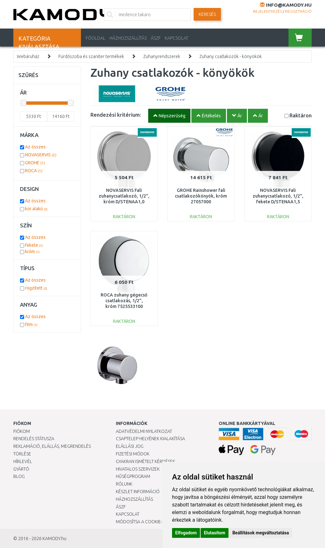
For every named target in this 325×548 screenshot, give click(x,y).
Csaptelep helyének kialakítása (150, 438)
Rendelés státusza (33, 438)
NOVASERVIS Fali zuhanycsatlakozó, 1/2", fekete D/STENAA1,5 (278, 196)
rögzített (36, 287)
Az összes (35, 146)
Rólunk (124, 483)
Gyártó (21, 469)
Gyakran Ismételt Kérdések (145, 461)
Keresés (207, 14)
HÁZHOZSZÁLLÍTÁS (128, 38)
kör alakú (36, 208)
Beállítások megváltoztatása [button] (260, 532)
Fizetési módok (132, 453)
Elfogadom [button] (186, 532)
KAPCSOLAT (176, 38)
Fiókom (21, 431)
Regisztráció (298, 11)
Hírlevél (22, 461)
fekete (34, 245)
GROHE (35, 162)
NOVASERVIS (40, 154)
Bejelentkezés (267, 11)
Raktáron (300, 115)
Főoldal (95, 38)
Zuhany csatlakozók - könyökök (230, 56)
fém (31, 324)
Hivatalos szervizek (138, 469)
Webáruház (28, 56)
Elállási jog (129, 446)
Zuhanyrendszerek (161, 56)
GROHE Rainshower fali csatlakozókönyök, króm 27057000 (201, 196)
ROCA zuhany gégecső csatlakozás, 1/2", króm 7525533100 (124, 300)
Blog (19, 476)
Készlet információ (138, 491)
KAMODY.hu (54, 538)
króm (32, 251)
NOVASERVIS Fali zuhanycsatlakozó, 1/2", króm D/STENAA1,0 (124, 196)
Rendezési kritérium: (115, 115)
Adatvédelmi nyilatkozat (144, 431)
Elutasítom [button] (214, 532)
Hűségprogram (133, 476)
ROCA (34, 170)
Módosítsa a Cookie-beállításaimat (155, 521)
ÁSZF (156, 38)
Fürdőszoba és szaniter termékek (91, 56)
